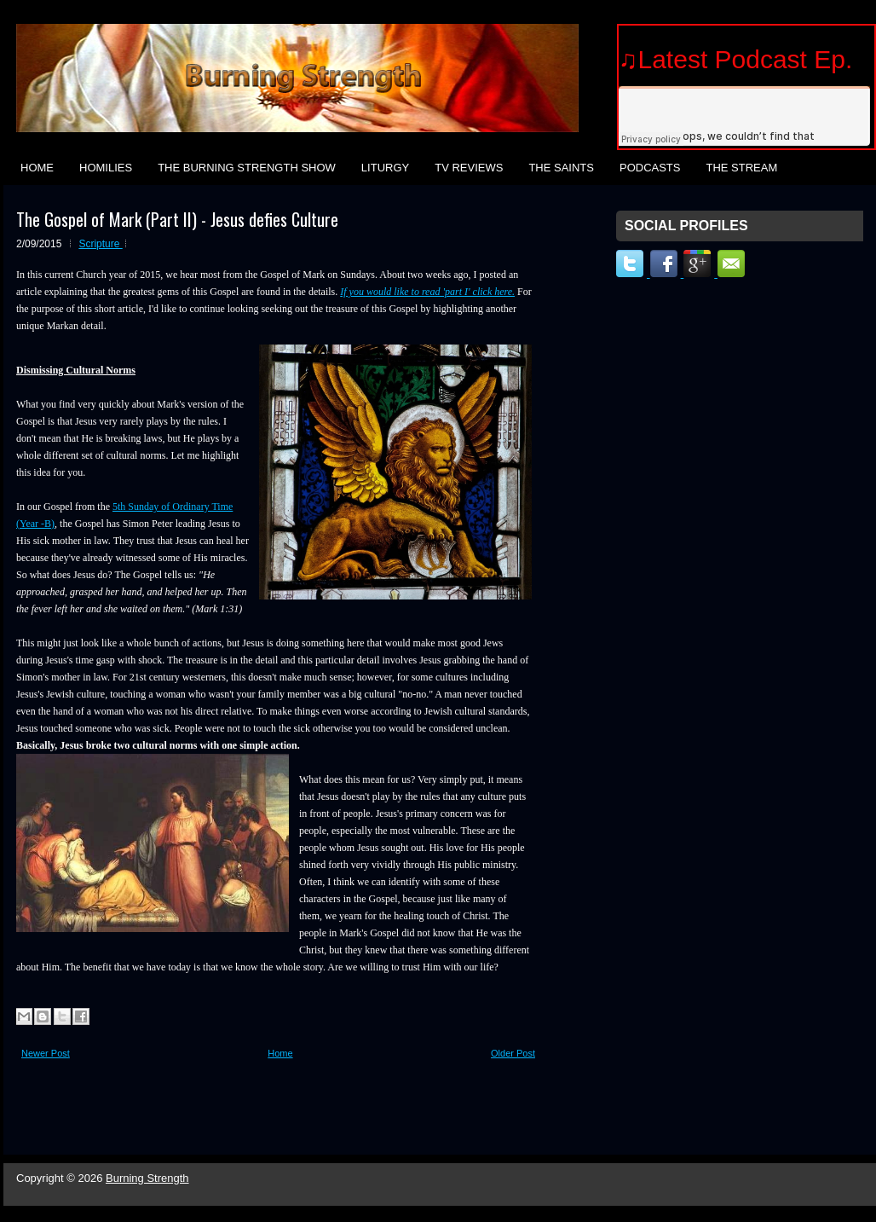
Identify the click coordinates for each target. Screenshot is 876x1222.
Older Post (513, 1053)
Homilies (105, 167)
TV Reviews (469, 167)
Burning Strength (147, 1178)
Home (37, 167)
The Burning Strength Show (247, 167)
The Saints (561, 167)
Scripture (100, 244)
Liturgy (385, 167)
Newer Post (45, 1053)
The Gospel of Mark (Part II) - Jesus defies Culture (177, 219)
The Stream (741, 167)
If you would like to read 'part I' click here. (427, 292)
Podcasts (650, 167)
